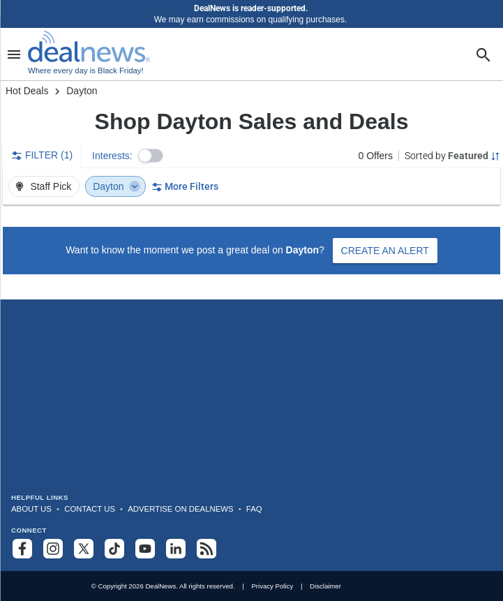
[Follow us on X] (84, 548)
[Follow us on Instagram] (53, 548)
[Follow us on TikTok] (114, 548)
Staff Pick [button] (42, 186)
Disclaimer (325, 586)
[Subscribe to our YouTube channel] (145, 548)
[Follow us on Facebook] (22, 548)
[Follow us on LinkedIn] (176, 548)
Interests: (112, 155)
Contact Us (89, 509)
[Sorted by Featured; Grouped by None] (452, 155)
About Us (31, 509)
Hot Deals (27, 90)
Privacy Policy (272, 586)
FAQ (254, 509)
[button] (150, 156)
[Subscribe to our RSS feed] (206, 548)
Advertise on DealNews (180, 509)
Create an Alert (385, 250)
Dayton (116, 186)
